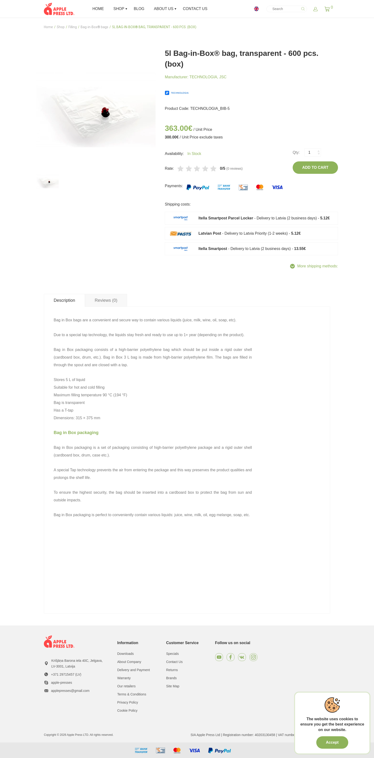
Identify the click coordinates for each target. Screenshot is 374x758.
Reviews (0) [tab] (106, 300)
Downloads (125, 654)
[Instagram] (253, 657)
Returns (172, 670)
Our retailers (126, 686)
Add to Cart (315, 167)
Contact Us (174, 662)
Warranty (124, 678)
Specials (172, 654)
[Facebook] (230, 657)
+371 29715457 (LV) (66, 674)
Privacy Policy (127, 702)
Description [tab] (64, 300)
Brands (171, 678)
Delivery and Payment (133, 670)
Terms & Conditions (131, 694)
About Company (129, 662)
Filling (72, 27)
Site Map (172, 686)
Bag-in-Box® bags (94, 27)
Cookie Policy (127, 710)
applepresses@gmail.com (70, 691)
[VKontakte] (242, 657)
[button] (327, 9)
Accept (332, 742)
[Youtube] (219, 657)
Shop (61, 27)
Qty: (296, 152)
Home (48, 27)
